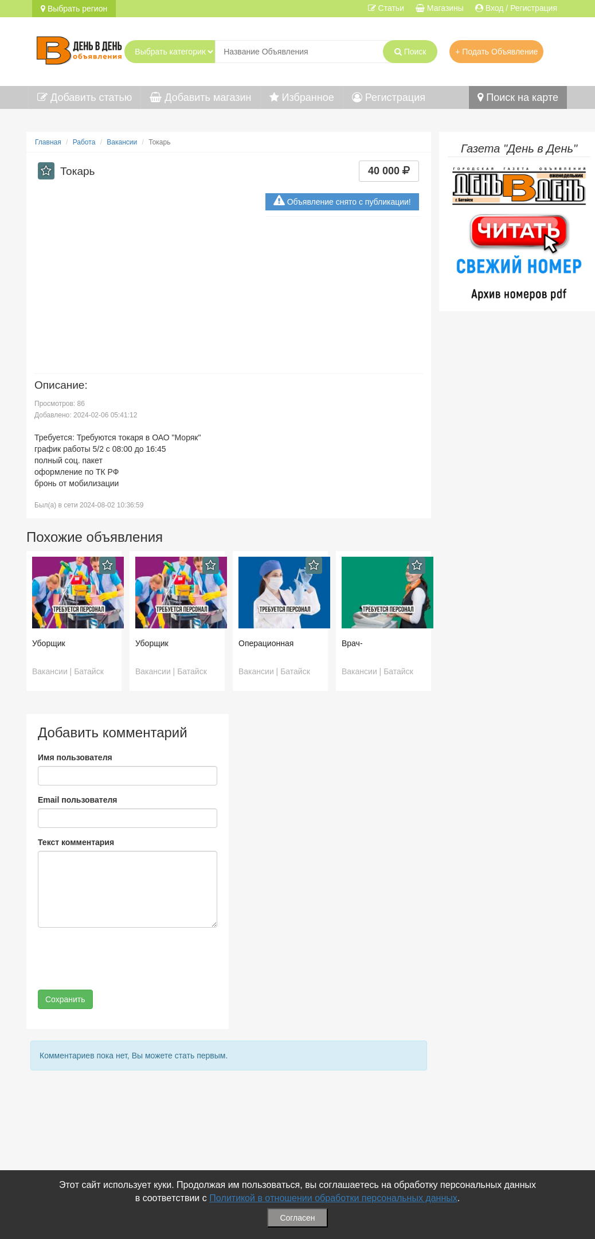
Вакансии (122, 142)
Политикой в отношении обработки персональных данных (333, 1198)
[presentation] (125, 958)
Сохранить (65, 999)
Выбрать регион (74, 8)
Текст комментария (76, 842)
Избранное (301, 97)
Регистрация (388, 97)
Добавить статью (84, 97)
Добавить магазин (200, 97)
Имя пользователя (75, 757)
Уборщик (48, 643)
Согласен (297, 1217)
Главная (48, 142)
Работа (84, 142)
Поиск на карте (517, 97)
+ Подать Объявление (496, 51)
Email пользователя (77, 799)
